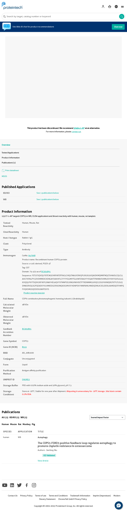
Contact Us (12, 496)
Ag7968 (31, 255)
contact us (76, 131)
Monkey (27, 424)
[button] (119, 505)
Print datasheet (10, 170)
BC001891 (46, 271)
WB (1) (23, 417)
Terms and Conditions (58, 496)
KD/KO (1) (14, 417)
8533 (24, 347)
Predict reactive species (34, 293)
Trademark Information (80, 496)
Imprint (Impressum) (102, 496)
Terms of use (40, 496)
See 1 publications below (48, 193)
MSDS (4, 176)
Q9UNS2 (26, 379)
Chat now (118, 27)
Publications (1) (9, 162)
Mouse (13, 424)
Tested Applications (10, 152)
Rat (19, 424)
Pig (33, 424)
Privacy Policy (26, 496)
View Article (43, 461)
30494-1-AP (79, 128)
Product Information (11, 157)
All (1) (5, 417)
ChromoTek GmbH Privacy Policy (72, 499)
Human (5, 424)
